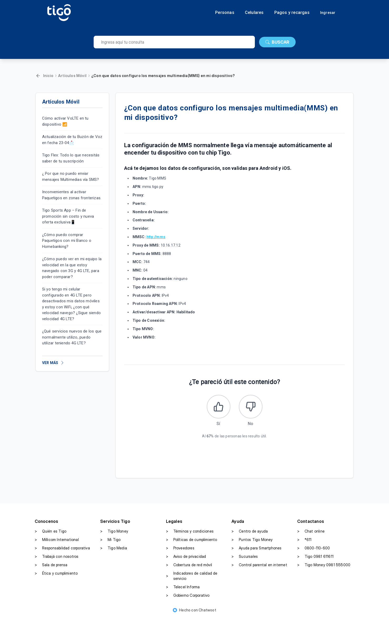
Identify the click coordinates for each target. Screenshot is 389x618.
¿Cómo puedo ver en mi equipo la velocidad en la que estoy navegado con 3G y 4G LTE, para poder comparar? (72, 268)
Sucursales (244, 556)
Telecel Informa (183, 587)
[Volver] (38, 75)
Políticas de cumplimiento (191, 539)
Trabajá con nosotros (57, 556)
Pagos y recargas (292, 13)
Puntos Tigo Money (251, 539)
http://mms (155, 237)
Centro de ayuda (249, 531)
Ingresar (328, 13)
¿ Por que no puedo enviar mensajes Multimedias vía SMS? (70, 176)
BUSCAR (277, 42)
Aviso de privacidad (186, 556)
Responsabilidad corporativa (62, 548)
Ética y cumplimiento (56, 573)
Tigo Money (114, 531)
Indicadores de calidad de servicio (192, 576)
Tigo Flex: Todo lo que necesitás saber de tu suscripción (70, 158)
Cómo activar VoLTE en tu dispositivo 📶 (65, 121)
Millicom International (57, 539)
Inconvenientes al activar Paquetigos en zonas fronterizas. (71, 195)
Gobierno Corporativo (188, 595)
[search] (174, 42)
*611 (304, 539)
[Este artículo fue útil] (218, 406)
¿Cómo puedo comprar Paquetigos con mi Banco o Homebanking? (66, 240)
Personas (224, 13)
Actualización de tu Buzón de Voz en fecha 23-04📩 (72, 139)
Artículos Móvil (72, 75)
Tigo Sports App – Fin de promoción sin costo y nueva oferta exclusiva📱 (68, 216)
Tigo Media (113, 548)
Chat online (311, 531)
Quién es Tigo (51, 531)
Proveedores (180, 548)
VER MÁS (53, 363)
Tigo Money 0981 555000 (323, 565)
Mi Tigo (110, 539)
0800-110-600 (313, 548)
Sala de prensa (51, 565)
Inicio (48, 75)
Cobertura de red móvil (189, 565)
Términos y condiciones (190, 531)
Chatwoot (207, 610)
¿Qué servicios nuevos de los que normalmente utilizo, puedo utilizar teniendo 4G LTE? (72, 337)
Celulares (254, 13)
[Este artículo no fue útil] (250, 406)
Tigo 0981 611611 (315, 556)
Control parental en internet (259, 565)
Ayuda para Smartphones (256, 548)
